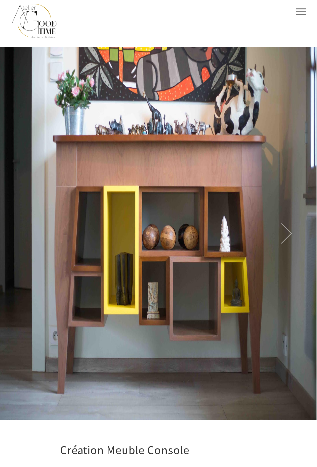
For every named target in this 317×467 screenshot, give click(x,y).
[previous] (52, 233)
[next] (264, 233)
